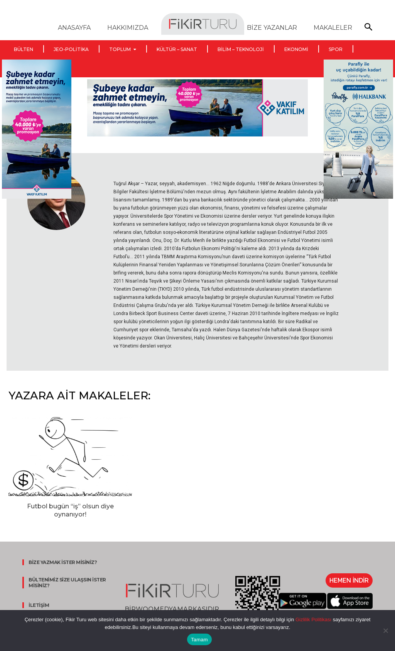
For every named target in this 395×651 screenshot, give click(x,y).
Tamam (199, 639)
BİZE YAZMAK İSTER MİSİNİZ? (61, 562)
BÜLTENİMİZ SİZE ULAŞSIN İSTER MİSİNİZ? (65, 582)
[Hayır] (385, 630)
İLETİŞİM (37, 605)
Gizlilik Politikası (312, 619)
